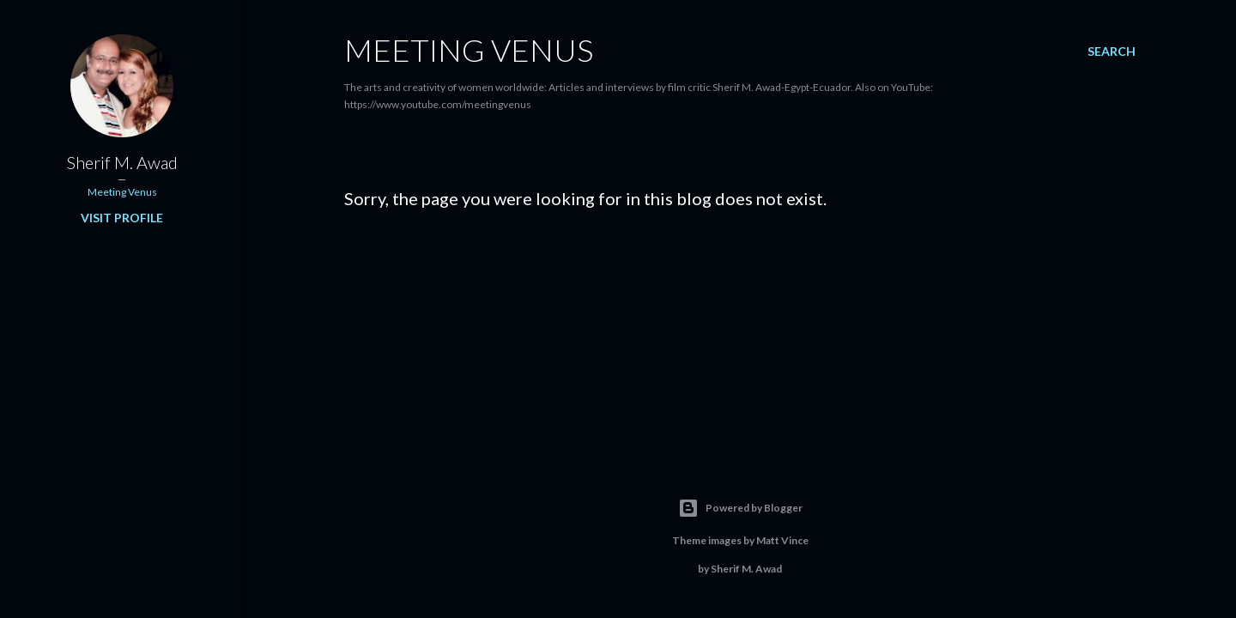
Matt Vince (782, 540)
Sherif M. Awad (122, 162)
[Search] (1112, 51)
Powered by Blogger (740, 508)
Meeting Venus (468, 50)
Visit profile (122, 217)
